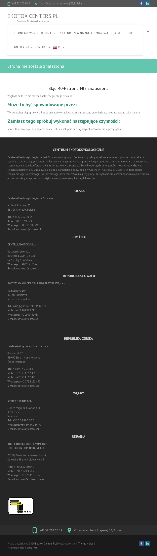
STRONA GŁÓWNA (26, 33)
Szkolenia (64, 33)
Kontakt (43, 47)
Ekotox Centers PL (32, 16)
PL (61, 47)
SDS (133, 33)
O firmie (48, 33)
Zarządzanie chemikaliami (93, 33)
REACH (120, 33)
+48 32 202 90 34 (21, 3)
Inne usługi (23, 47)
